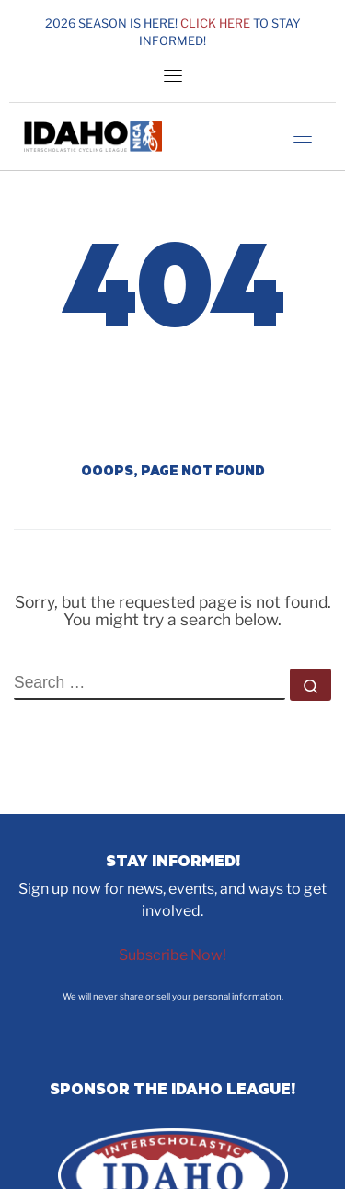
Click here (215, 23)
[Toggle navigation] (173, 75)
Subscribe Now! (172, 955)
